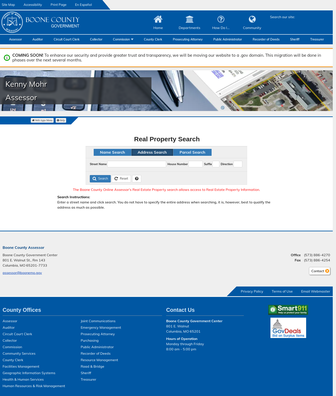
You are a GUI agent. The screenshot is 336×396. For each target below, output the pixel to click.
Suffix (208, 164)
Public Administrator (227, 39)
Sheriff (294, 39)
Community (252, 28)
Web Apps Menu (42, 120)
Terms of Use (282, 291)
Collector (96, 39)
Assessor (15, 39)
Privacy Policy (252, 291)
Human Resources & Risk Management (34, 386)
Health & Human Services (23, 379)
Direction (227, 164)
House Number (177, 164)
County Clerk (153, 39)
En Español (83, 5)
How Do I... (221, 28)
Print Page (58, 5)
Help (61, 120)
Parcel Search (192, 152)
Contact (316, 271)
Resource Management (99, 360)
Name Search (112, 152)
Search (100, 179)
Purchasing (90, 340)
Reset (121, 179)
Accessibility (33, 5)
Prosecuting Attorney (188, 39)
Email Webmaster (315, 291)
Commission (121, 39)
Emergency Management (101, 327)
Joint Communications (98, 321)
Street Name (98, 164)
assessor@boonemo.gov (22, 272)
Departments (189, 28)
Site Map (8, 5)
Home (158, 28)
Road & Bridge (92, 366)
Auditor (37, 39)
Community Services (19, 353)
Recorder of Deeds (266, 39)
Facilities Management (21, 366)
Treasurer (317, 39)
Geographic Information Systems (29, 373)
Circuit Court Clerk (66, 39)
